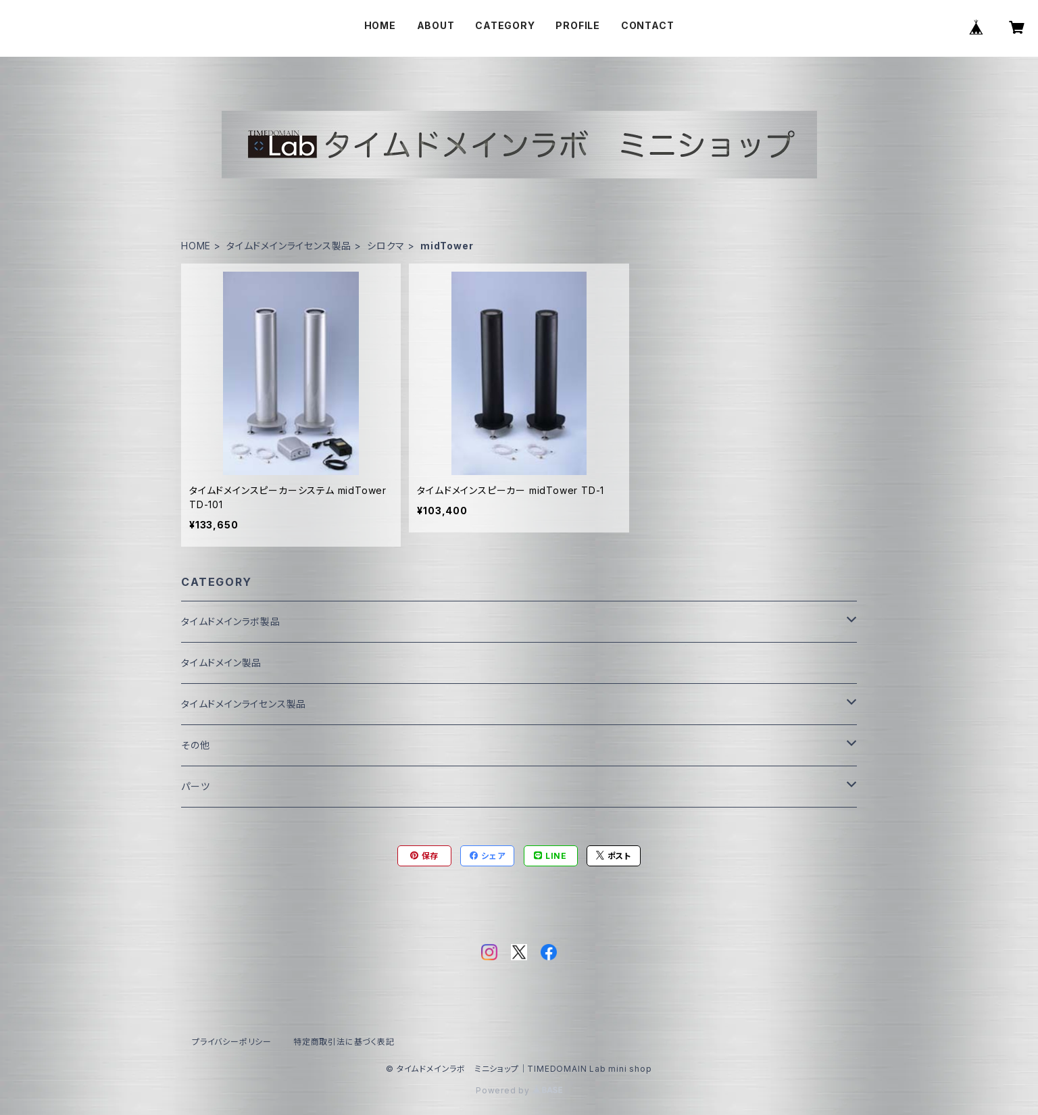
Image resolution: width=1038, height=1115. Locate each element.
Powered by (519, 1090)
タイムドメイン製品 (221, 662)
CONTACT (647, 25)
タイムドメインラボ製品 (230, 621)
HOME (380, 25)
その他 (195, 745)
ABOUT (436, 25)
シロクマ (386, 245)
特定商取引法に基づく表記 (344, 1042)
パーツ (195, 786)
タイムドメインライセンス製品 (288, 245)
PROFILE (577, 25)
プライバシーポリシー (232, 1042)
